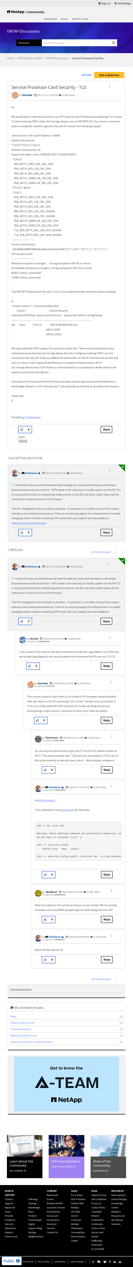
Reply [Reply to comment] (106, 532)
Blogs (64, 19)
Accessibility (97, 1248)
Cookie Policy (60, 1261)
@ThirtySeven (46, 800)
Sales (74, 1190)
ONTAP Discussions (57, 58)
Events (50, 1199)
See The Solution (30, 417)
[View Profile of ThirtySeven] (51, 737)
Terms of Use (27, 1261)
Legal (94, 1190)
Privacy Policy (44, 1261)
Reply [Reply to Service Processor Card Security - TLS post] (106, 429)
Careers (51, 1228)
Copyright (96, 1211)
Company (52, 1190)
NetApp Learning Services (24, 1035)
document (67, 810)
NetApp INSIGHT (55, 1203)
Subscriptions (118, 1195)
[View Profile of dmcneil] (34, 638)
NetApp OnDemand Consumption (78, 1228)
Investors (52, 1224)
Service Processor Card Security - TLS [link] (89, 58)
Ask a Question (109, 75)
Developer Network (21, 1029)
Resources (117, 1190)
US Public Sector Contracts (76, 1215)
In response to (38, 641)
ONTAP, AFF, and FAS (30, 58)
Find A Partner (78, 1199)
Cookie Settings (76, 1261)
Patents (95, 1215)
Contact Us (52, 1232)
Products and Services (22, 1022)
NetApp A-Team (80, 19)
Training (32, 1203)
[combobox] (79, 42)
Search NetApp (119, 1199)
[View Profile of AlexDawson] (31, 473)
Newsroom (52, 1195)
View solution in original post (28, 523)
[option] (66, 1084)
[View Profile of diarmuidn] (27, 95)
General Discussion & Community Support (32, 1041)
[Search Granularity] (29, 42)
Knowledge (50, 19)
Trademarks (97, 1219)
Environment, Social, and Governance (53, 1215)
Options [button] (86, 75)
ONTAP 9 (23, 441)
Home (10, 58)
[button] (109, 87)
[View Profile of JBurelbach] (51, 891)
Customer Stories (56, 1207)
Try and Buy (77, 1195)
